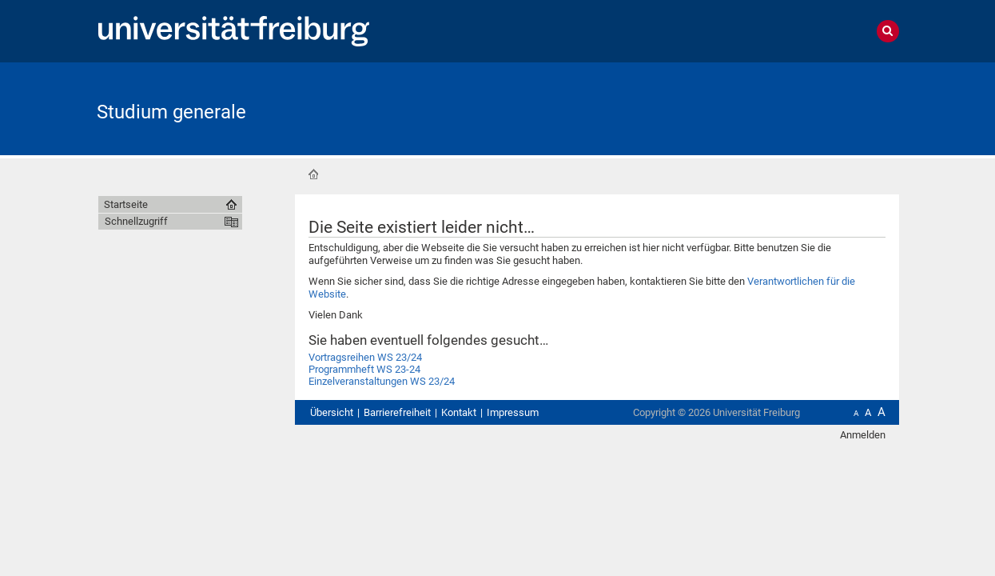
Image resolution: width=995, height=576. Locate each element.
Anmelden (863, 435)
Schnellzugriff (136, 221)
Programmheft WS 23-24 (364, 369)
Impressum (513, 412)
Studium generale (171, 112)
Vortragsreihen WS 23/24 (365, 357)
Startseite (313, 174)
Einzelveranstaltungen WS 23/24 (381, 381)
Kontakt (458, 412)
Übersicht (331, 412)
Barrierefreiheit (397, 412)
